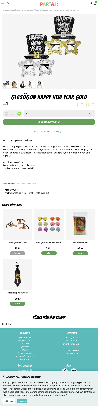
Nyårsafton (16, 10)
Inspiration (24, 359)
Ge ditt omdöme (21, 183)
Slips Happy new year (17, 293)
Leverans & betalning (25, 356)
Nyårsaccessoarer (28, 10)
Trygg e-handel (25, 353)
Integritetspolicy (25, 341)
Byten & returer (25, 337)
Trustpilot (7, 324)
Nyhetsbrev (25, 347)
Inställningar (8, 401)
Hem (3, 10)
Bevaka (17, 253)
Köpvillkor (25, 344)
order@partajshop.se (72, 344)
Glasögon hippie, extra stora (49, 242)
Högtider (9, 10)
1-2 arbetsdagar (55, 132)
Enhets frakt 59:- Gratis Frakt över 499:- (31, 193)
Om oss (24, 350)
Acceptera (22, 401)
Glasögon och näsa (18, 242)
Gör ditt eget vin (80, 242)
